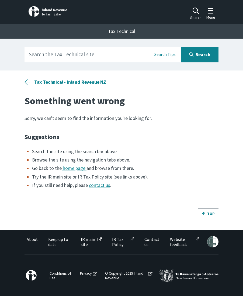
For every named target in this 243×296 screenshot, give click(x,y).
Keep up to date (58, 242)
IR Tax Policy (117, 242)
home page (74, 168)
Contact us (151, 242)
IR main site (88, 242)
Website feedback (178, 242)
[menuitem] (32, 242)
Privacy (86, 273)
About (32, 239)
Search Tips (165, 55)
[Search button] (199, 54)
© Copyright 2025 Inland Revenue (124, 276)
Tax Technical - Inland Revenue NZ (70, 82)
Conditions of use (60, 276)
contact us (99, 185)
